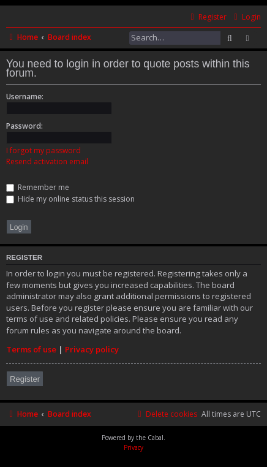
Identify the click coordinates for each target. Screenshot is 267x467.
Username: (24, 96)
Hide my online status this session (70, 199)
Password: (24, 126)
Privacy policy (92, 349)
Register (25, 379)
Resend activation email (47, 161)
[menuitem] (246, 17)
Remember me (37, 187)
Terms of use (31, 349)
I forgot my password (43, 150)
